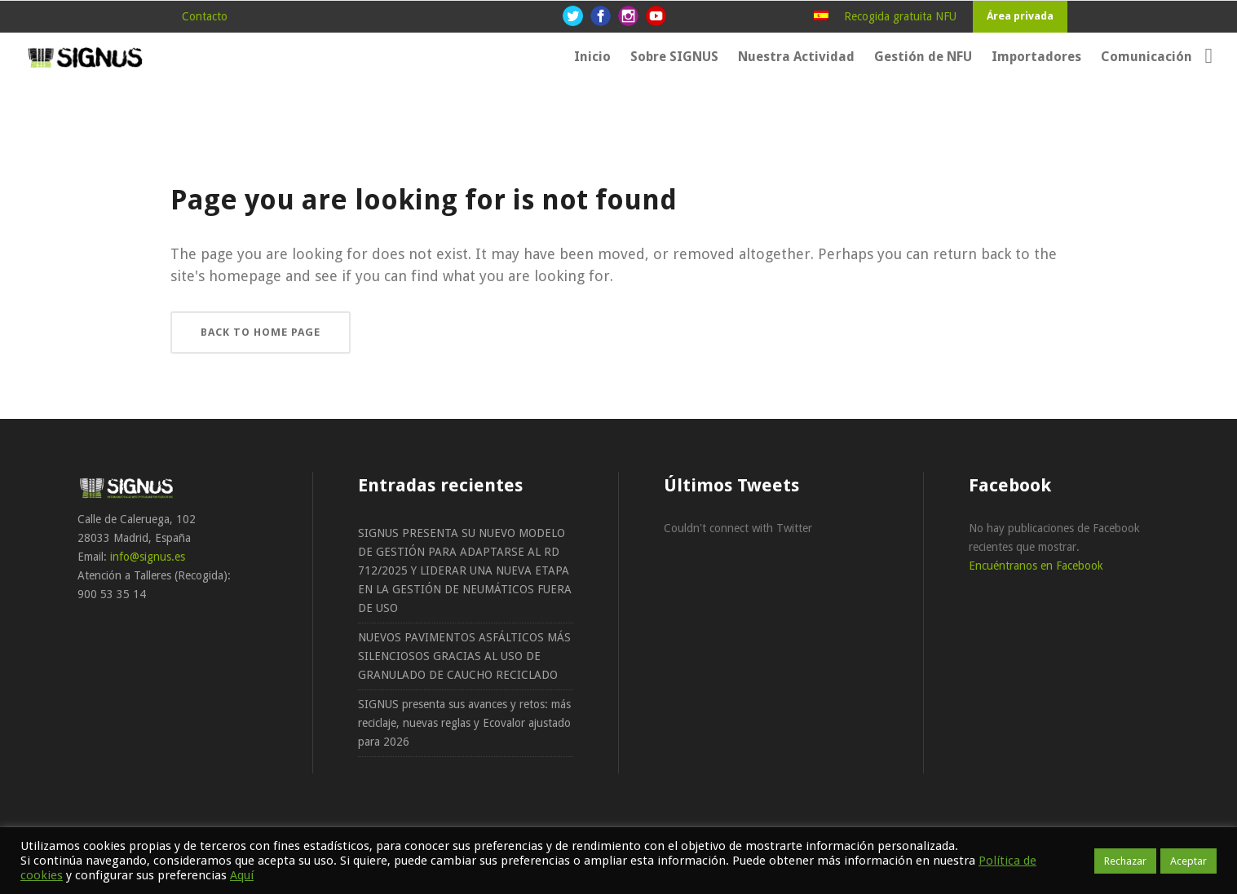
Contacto (205, 16)
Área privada (1020, 16)
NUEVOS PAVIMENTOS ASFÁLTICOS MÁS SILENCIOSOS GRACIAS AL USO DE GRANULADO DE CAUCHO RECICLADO (464, 656)
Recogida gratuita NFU (900, 16)
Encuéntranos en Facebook (1036, 565)
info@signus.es (147, 556)
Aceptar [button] (1188, 861)
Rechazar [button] (1125, 861)
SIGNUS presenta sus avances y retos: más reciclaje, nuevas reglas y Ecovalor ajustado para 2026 (464, 723)
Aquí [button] (242, 875)
